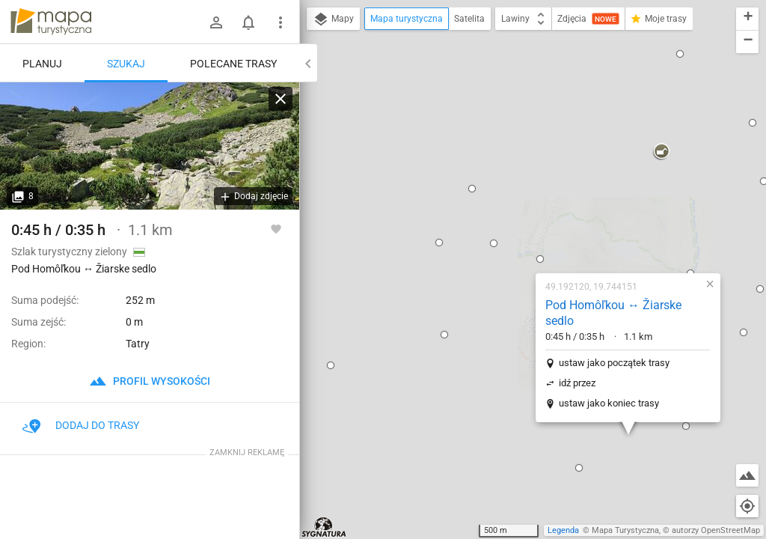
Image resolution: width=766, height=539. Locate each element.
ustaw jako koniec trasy (511, 232)
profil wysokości (149, 381)
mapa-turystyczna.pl (51, 21)
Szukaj (126, 64)
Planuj (42, 64)
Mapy (333, 19)
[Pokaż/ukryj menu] (280, 22)
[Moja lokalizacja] (747, 506)
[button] (346, 164)
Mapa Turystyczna (625, 530)
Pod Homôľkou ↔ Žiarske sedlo (515, 142)
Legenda (563, 530)
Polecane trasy (233, 64)
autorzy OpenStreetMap (716, 530)
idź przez (479, 212)
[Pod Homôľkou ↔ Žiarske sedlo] (149, 146)
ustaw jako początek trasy (516, 192)
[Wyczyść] (280, 99)
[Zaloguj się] (216, 22)
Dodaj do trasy (80, 425)
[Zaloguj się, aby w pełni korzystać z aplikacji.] (276, 228)
